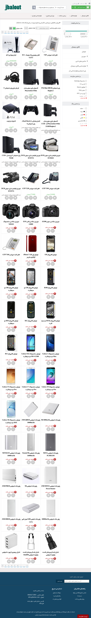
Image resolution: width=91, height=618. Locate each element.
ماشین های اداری (82, 61)
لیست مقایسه (83, 616)
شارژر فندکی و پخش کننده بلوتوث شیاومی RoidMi (31, 553)
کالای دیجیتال (84, 15)
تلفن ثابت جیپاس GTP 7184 (11, 254)
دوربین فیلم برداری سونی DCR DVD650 (50, 157)
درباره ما (79, 595)
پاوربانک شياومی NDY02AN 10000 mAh (11, 454)
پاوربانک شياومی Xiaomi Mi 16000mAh (31, 454)
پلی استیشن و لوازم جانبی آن (77, 70)
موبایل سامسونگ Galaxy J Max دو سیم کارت (50, 355)
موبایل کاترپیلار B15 (11, 353)
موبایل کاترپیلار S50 (51, 254)
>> (27, 32)
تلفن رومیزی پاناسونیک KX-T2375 (31, 56)
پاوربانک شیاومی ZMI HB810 (11, 519)
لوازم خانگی (73, 15)
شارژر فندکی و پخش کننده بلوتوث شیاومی (50, 553)
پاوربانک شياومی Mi (31, 486)
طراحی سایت (52, 614)
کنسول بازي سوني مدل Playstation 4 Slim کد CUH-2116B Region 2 (50, 123)
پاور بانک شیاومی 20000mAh (51, 519)
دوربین (85, 56)
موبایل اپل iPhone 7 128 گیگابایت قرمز (31, 256)
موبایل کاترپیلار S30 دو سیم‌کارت (31, 289)
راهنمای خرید (57, 595)
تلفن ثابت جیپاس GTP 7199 (50, 188)
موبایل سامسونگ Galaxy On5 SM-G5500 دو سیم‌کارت (30, 355)
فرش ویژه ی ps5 (11, 55)
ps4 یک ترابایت (11, 121)
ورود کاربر (76, 3)
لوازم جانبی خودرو (36, 15)
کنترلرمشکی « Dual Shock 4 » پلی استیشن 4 (31, 122)
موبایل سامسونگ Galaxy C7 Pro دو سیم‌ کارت (31, 388)
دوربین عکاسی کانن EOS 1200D (31, 223)
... (24, 32)
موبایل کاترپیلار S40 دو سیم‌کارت (11, 289)
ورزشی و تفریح (49, 15)
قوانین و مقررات (57, 599)
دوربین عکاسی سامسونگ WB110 (11, 223)
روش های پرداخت (79, 599)
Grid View (14, 28)
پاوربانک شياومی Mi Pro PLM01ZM (50, 454)
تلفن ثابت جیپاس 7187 (50, 55)
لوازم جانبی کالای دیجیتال (80, 66)
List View (10, 28)
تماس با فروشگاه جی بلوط (79, 592)
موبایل (84, 51)
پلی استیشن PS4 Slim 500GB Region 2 (50, 89)
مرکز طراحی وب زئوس (41, 614)
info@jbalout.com (34, 597)
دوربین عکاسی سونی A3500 (50, 221)
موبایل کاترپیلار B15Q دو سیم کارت (50, 322)
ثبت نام (83, 3)
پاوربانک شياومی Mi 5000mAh (50, 419)
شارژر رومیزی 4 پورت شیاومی (11, 552)
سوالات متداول (57, 592)
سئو (48, 614)
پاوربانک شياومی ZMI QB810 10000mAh (31, 421)
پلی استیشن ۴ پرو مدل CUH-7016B (11, 157)
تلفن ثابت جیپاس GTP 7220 (31, 188)
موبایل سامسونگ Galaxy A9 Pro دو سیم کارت (51, 388)
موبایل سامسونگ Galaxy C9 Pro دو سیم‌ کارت (11, 388)
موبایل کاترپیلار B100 (50, 287)
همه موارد (83, 98)
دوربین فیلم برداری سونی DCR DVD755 (31, 157)
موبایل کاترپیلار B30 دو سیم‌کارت (11, 322)
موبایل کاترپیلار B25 (31, 320)
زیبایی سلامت (62, 15)
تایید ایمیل (59, 581)
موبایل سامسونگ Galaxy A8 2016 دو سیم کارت (11, 421)
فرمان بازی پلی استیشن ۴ (11, 88)
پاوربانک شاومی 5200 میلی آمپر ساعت (31, 520)
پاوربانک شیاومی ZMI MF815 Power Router (50, 487)
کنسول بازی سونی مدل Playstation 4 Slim (31, 89)
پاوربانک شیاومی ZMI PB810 (11, 486)
